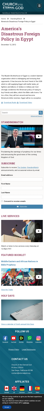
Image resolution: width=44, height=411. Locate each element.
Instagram (38, 339)
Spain (37, 389)
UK (14, 389)
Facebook (5, 339)
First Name (5, 184)
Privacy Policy (14, 349)
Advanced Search (36, 116)
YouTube (13, 339)
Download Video (24, 103)
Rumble (21, 339)
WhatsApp (30, 339)
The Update (21, 167)
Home (3, 19)
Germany (22, 389)
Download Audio (8, 103)
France (30, 389)
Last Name (5, 193)
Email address (7, 175)
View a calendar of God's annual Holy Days (17, 324)
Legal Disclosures (29, 349)
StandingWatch (16, 19)
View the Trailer (7, 290)
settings (26, 403)
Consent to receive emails (15, 201)
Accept (7, 407)
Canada (6, 389)
